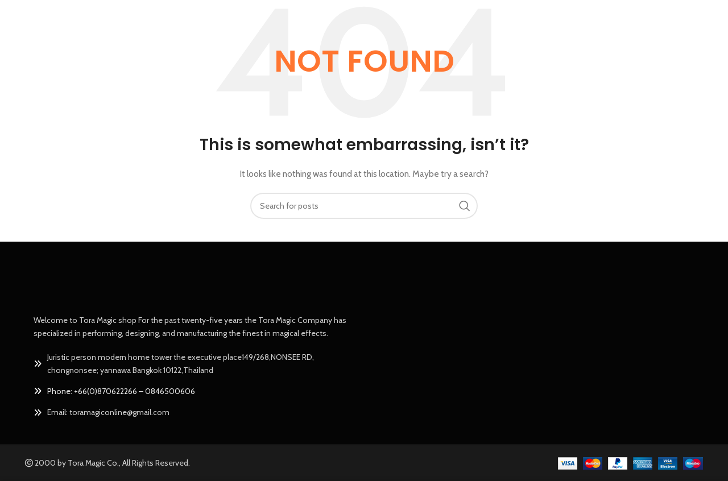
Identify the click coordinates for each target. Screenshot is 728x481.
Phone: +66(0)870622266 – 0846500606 (121, 391)
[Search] (364, 206)
